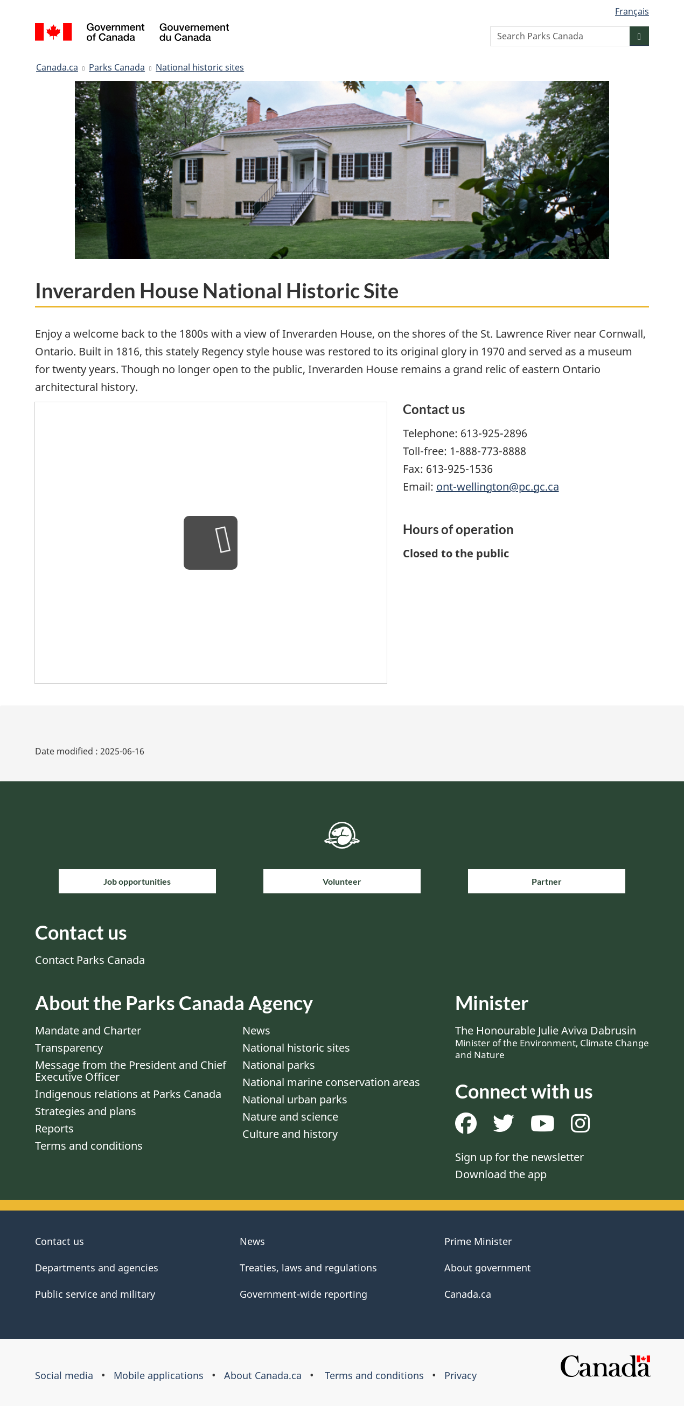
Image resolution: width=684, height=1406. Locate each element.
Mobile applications (159, 1375)
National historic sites (200, 67)
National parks (278, 1065)
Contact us (59, 1241)
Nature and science (290, 1116)
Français (632, 11)
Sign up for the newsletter (519, 1157)
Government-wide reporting (303, 1294)
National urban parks (294, 1099)
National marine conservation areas (331, 1082)
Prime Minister (478, 1241)
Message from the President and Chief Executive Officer (130, 1071)
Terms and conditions (89, 1145)
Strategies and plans (85, 1111)
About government (487, 1267)
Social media (64, 1375)
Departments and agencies (96, 1267)
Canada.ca (57, 67)
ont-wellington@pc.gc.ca (497, 486)
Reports (54, 1128)
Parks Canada (117, 67)
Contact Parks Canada (90, 960)
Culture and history (290, 1134)
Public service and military (95, 1294)
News (256, 1030)
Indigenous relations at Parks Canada (128, 1094)
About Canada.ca (263, 1375)
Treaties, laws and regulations (308, 1267)
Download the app (501, 1174)
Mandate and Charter (88, 1030)
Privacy (460, 1375)
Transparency (69, 1047)
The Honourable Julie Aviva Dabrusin (552, 1042)
